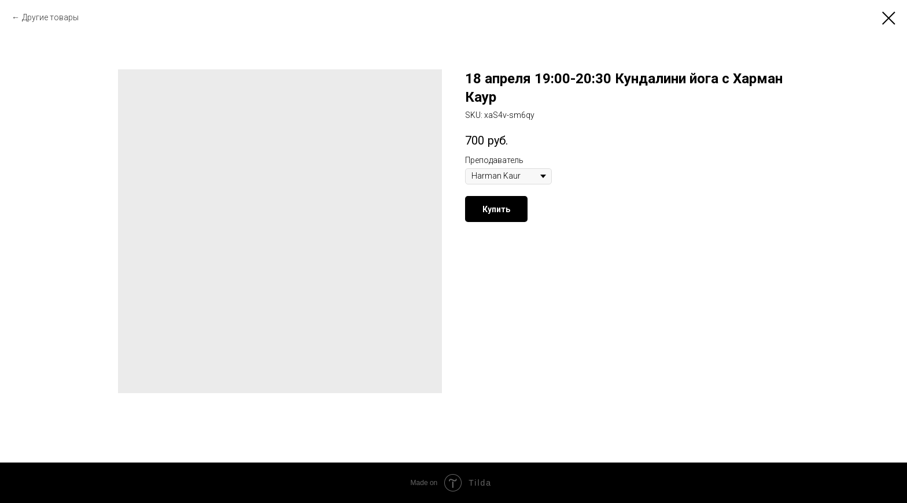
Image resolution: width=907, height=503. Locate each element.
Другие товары (50, 17)
